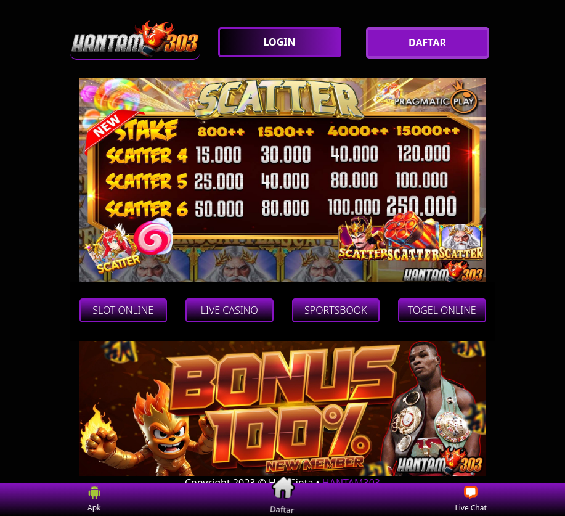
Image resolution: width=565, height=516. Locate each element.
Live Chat (470, 500)
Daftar (282, 499)
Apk (94, 500)
